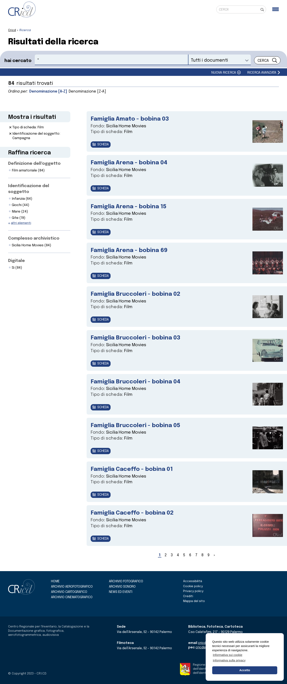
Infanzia (22, 199)
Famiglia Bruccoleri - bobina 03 (135, 338)
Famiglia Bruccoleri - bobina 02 (135, 294)
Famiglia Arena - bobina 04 (129, 163)
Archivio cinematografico (71, 597)
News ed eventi (120, 592)
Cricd (12, 30)
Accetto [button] (244, 670)
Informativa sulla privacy (229, 660)
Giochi (20, 205)
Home (55, 581)
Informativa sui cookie (227, 655)
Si (17, 267)
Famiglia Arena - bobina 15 (128, 207)
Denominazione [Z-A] (87, 91)
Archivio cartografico (69, 592)
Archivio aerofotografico (72, 586)
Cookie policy (193, 586)
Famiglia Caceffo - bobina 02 (132, 513)
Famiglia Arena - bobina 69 (129, 250)
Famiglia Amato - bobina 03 (130, 119)
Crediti (188, 596)
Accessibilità (192, 581)
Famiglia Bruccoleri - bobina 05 (135, 426)
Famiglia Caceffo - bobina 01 (132, 469)
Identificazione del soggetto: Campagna (36, 136)
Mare (20, 211)
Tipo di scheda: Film (28, 127)
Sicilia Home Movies (31, 245)
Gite (18, 218)
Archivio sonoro (122, 586)
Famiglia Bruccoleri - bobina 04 (135, 382)
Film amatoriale (28, 170)
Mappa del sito (194, 601)
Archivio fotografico (126, 581)
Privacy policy (193, 591)
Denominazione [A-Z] (48, 91)
